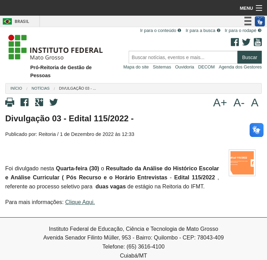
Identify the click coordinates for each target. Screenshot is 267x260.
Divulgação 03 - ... (77, 88)
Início (16, 88)
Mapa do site (136, 67)
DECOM (206, 67)
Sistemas (162, 67)
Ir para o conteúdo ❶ (160, 30)
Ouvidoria (184, 67)
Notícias (41, 88)
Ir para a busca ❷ (203, 30)
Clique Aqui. (80, 202)
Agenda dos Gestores (240, 67)
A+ (220, 102)
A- (239, 102)
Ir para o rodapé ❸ (243, 30)
